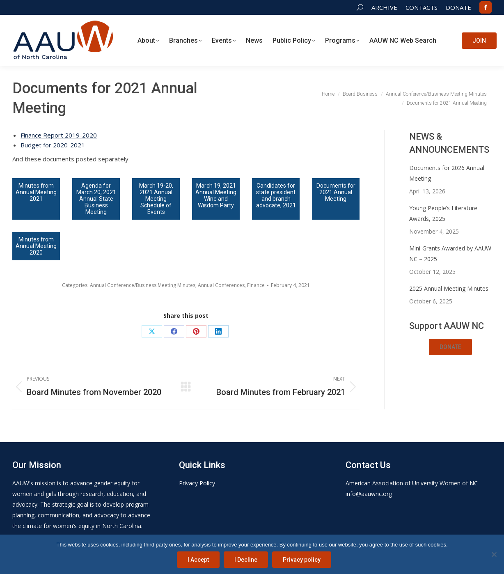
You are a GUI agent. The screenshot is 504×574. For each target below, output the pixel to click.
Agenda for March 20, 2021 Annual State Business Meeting (96, 198)
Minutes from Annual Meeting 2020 (36, 246)
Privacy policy (302, 559)
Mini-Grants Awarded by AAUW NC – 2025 (450, 253)
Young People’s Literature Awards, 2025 (443, 213)
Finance (256, 285)
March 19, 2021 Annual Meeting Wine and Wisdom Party (215, 195)
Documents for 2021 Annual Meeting (335, 192)
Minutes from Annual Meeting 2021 (36, 192)
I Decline (245, 559)
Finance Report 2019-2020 (59, 135)
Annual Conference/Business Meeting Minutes (142, 285)
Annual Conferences (221, 285)
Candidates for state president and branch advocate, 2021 (276, 195)
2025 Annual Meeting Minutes (448, 288)
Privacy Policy (197, 483)
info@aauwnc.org (369, 494)
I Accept (198, 559)
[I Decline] (494, 554)
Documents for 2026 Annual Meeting (446, 173)
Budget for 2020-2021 (53, 145)
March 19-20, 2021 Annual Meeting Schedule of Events (156, 198)
